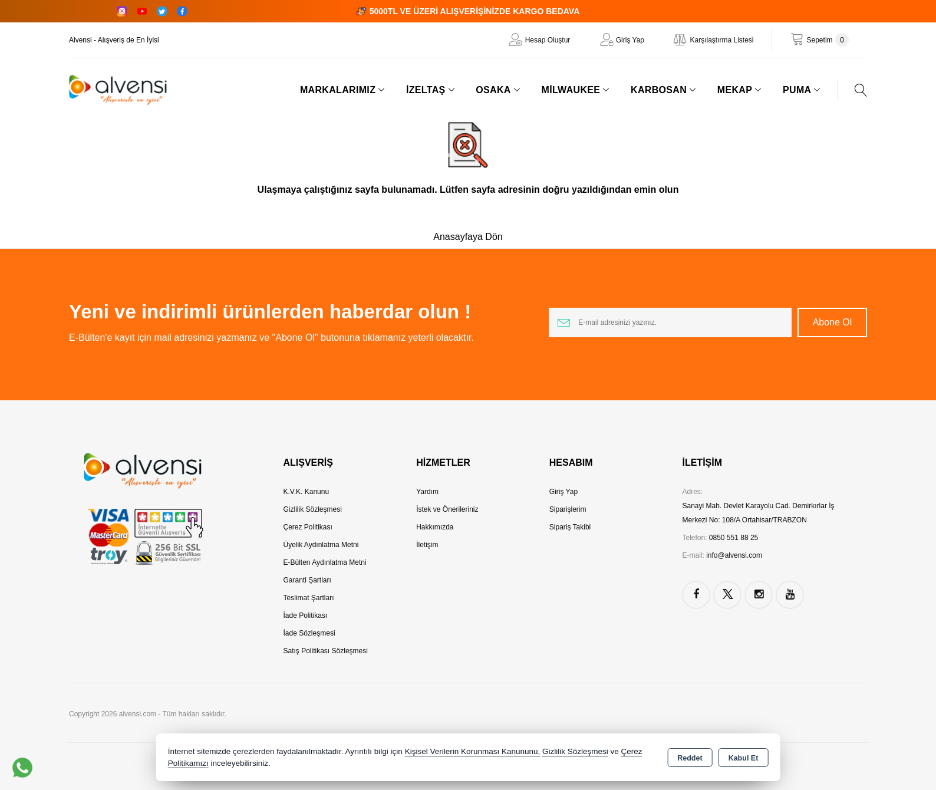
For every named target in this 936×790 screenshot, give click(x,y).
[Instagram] (122, 11)
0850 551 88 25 (733, 538)
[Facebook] (182, 11)
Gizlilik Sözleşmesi (313, 509)
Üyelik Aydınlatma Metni (321, 545)
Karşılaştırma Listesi (721, 40)
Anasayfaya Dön (467, 237)
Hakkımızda (434, 527)
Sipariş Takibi (570, 527)
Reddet (689, 758)
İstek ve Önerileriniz (447, 509)
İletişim (427, 545)
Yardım (427, 492)
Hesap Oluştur (548, 40)
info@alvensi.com (734, 555)
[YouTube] (142, 11)
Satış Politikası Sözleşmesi (326, 651)
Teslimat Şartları (309, 598)
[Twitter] (162, 11)
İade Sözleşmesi (309, 633)
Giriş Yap (630, 40)
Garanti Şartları (307, 580)
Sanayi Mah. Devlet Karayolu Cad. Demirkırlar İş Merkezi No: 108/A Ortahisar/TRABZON (758, 513)
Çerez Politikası (308, 527)
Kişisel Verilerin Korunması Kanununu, (472, 751)
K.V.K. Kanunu (306, 492)
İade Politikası (306, 615)
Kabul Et (744, 758)
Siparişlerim (567, 509)
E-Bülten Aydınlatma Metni (325, 562)
